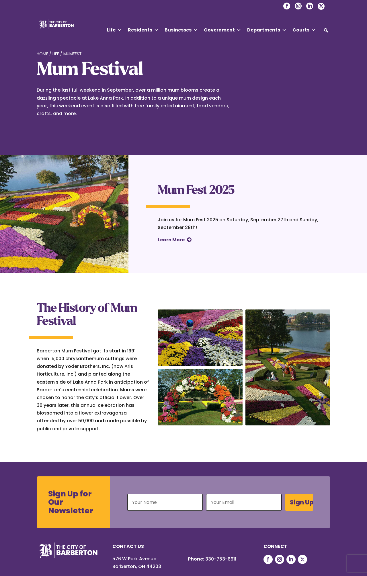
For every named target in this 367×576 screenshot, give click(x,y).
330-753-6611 (220, 559)
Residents (143, 30)
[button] (326, 30)
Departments (266, 30)
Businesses (181, 30)
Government (222, 30)
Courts (304, 30)
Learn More (171, 239)
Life (114, 30)
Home (42, 54)
